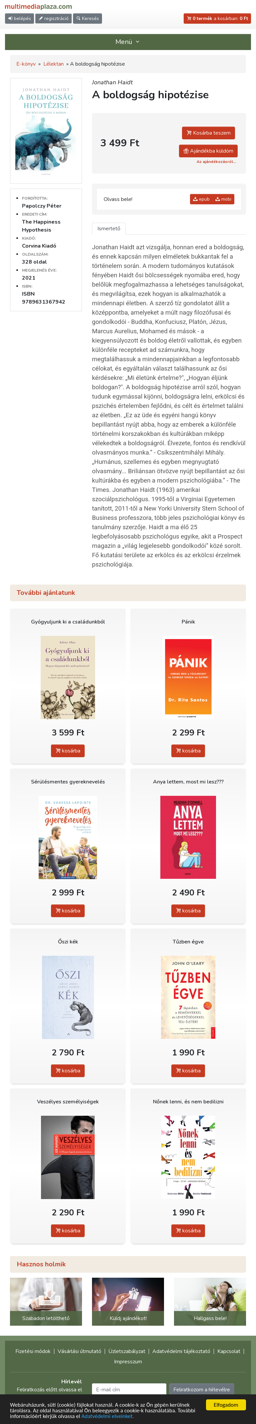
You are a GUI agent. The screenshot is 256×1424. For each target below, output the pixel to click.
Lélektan (53, 64)
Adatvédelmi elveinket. (107, 1416)
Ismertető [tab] (108, 228)
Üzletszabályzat (126, 1351)
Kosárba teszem (208, 133)
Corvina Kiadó (39, 246)
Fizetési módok (33, 1351)
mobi (223, 199)
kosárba (67, 750)
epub (201, 199)
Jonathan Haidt (112, 82)
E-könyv (26, 64)
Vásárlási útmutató (79, 1351)
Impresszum (128, 1361)
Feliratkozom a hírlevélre (201, 1389)
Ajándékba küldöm (208, 151)
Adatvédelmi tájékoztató (181, 1351)
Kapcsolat (228, 1351)
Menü (128, 41)
